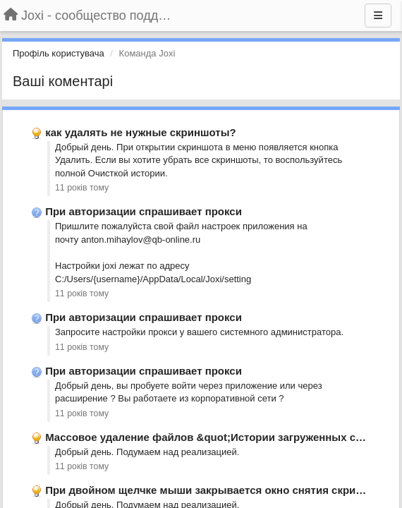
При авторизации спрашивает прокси (143, 211)
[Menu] (378, 16)
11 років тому (82, 188)
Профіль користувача (58, 53)
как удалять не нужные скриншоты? (140, 132)
